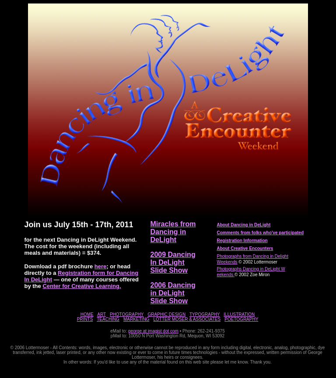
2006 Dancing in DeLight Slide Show (173, 293)
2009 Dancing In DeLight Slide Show (173, 262)
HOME (87, 314)
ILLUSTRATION (239, 314)
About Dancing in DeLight (244, 224)
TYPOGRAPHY (204, 314)
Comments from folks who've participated (260, 232)
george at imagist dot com (153, 331)
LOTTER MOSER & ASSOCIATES (186, 319)
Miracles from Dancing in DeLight (173, 231)
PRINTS (85, 319)
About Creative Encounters (245, 248)
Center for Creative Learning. (81, 286)
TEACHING (108, 319)
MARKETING (136, 319)
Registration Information (242, 240)
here (100, 266)
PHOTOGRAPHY (127, 314)
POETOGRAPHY (241, 319)
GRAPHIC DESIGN (166, 314)
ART (101, 314)
